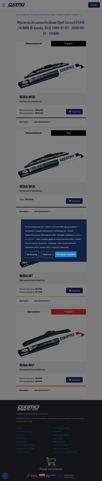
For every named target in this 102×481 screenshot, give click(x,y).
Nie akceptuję (32, 254)
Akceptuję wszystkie (65, 254)
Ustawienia (47, 254)
